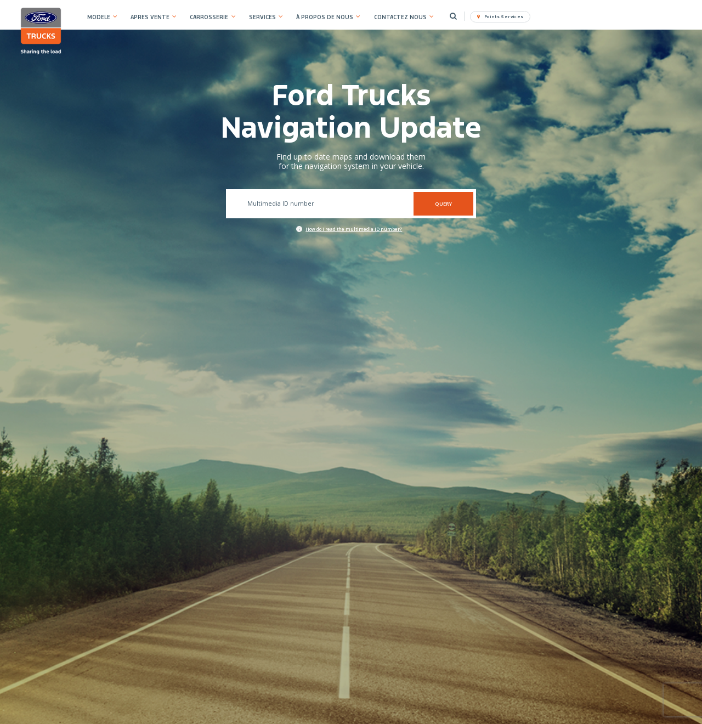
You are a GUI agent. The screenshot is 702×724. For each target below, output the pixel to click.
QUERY (443, 203)
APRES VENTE (150, 17)
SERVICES (262, 17)
